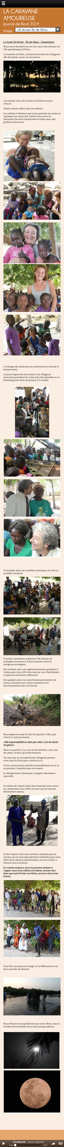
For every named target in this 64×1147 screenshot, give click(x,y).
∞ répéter (60, 1143)
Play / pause (3, 1143)
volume (53, 1143)
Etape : (8, 31)
